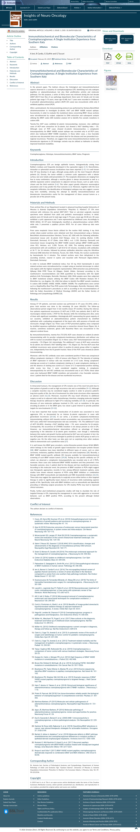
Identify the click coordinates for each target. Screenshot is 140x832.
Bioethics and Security (45, 815)
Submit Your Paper (9, 802)
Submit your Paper (44, 8)
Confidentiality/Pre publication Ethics (50, 812)
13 (49, 396)
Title (11, 40)
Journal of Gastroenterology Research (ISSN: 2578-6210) (102, 799)
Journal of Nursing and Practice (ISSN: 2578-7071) (100, 821)
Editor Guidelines (43, 799)
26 (54, 417)
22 (55, 408)
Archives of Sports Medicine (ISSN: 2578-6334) (99, 802)
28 (32, 450)
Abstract (13, 61)
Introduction (14, 68)
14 (81, 401)
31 (97, 475)
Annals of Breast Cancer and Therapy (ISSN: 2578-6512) (102, 824)
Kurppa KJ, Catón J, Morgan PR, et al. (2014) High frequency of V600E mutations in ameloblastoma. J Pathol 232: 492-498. (65, 658)
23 (51, 417)
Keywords (13, 65)
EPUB (118, 63)
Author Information (95, 8)
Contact (40, 821)
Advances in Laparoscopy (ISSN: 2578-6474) (98, 805)
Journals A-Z (25, 8)
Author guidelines (44, 796)
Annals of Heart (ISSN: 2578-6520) (95, 815)
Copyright (13, 52)
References (14, 86)
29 (63, 457)
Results (12, 76)
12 (46, 396)
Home (9, 8)
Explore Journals (8, 799)
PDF (107, 63)
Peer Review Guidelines (45, 802)
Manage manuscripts (10, 805)
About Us (6, 796)
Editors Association (88, 1)
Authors (13, 44)
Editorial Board (62, 8)
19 (52, 408)
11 (90, 388)
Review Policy (75, 1)
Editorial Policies (115, 8)
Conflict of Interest (17, 83)
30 (65, 457)
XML (129, 63)
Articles (77, 8)
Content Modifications (45, 818)
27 (66, 441)
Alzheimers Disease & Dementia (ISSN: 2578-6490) (100, 796)
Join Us (131, 1)
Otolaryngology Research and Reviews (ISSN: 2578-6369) (102, 812)
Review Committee (111, 1)
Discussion (14, 79)
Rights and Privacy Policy (46, 809)
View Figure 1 (111, 89)
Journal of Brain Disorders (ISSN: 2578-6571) (98, 818)
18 (84, 401)
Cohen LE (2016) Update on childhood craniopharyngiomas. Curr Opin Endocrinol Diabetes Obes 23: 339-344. (62, 559)
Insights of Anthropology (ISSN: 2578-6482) (98, 809)
